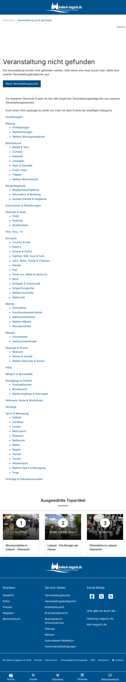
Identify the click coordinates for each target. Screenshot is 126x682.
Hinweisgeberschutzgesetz (74, 660)
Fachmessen (20, 336)
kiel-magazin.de (97, 624)
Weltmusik (18, 297)
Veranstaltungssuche (57, 595)
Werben (49, 634)
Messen (10, 332)
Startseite (8, 20)
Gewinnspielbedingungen (60, 646)
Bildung (10, 123)
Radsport (17, 435)
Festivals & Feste (16, 212)
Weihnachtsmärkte (23, 317)
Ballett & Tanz (20, 147)
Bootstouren (19, 389)
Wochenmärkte (21, 326)
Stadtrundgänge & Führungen (30, 393)
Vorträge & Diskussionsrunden (24, 479)
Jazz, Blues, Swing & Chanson (31, 260)
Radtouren (18, 440)
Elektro (16, 246)
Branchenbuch (11, 619)
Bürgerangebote (15, 185)
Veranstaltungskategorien (60, 601)
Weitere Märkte (21, 321)
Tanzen (16, 454)
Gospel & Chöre (22, 251)
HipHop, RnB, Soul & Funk (28, 256)
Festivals (17, 220)
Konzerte (11, 238)
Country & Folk (21, 242)
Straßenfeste (20, 225)
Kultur (6, 601)
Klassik (16, 265)
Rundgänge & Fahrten (19, 380)
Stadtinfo (8, 595)
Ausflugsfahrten (22, 384)
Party (9, 367)
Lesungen (18, 161)
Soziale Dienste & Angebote (29, 199)
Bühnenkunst (13, 143)
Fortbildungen (20, 127)
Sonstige (11, 406)
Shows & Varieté (22, 356)
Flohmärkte (19, 307)
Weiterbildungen (22, 132)
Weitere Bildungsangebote (28, 136)
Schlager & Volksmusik (26, 283)
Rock (15, 279)
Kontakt (38, 660)
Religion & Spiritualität (19, 374)
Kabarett (17, 156)
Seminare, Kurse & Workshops (24, 400)
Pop (14, 269)
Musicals (17, 351)
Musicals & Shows (17, 347)
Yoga (15, 472)
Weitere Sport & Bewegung (28, 467)
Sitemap (50, 628)
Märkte (10, 303)
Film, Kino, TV (14, 231)
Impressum (103, 660)
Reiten (16, 445)
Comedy (17, 151)
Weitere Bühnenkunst (25, 179)
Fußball (16, 417)
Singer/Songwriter (23, 288)
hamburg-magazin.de (100, 618)
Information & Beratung (26, 194)
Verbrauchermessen (24, 341)
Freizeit (7, 607)
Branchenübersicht (56, 613)
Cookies (117, 660)
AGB (92, 660)
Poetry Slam (19, 170)
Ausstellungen (14, 117)
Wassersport (20, 463)
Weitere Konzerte (22, 292)
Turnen (16, 458)
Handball (17, 422)
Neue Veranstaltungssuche (22, 83)
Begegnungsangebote (25, 189)
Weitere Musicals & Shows (28, 361)
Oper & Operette (22, 165)
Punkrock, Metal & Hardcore (29, 274)
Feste (15, 216)
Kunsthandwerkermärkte (27, 312)
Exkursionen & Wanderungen (23, 205)
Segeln (16, 449)
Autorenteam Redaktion (59, 640)
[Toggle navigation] (57, 677)
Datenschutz (51, 660)
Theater (17, 174)
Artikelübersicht (54, 607)
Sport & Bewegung (17, 413)
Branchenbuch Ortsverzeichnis (54, 620)
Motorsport (19, 431)
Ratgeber (8, 613)
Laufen (16, 426)
